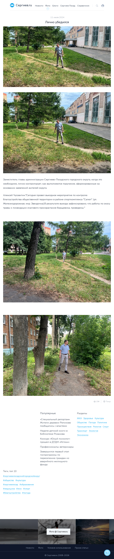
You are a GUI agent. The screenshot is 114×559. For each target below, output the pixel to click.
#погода (26, 492)
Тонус (108, 402)
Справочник (83, 5)
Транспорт (82, 430)
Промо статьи (81, 547)
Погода (92, 422)
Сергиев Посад (67, 5)
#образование (27, 484)
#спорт (26, 488)
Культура (99, 418)
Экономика (82, 435)
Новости (39, 5)
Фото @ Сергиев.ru (58, 531)
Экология (93, 430)
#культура (21, 480)
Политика (102, 422)
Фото (47, 5)
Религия (97, 426)
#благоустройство (12, 492)
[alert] (107, 553)
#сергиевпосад (10, 484)
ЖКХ (79, 418)
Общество (82, 422)
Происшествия (84, 426)
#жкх (19, 488)
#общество (8, 480)
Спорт (106, 426)
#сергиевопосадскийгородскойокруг (21, 476)
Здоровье (88, 418)
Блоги (55, 5)
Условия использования (59, 547)
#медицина (9, 488)
